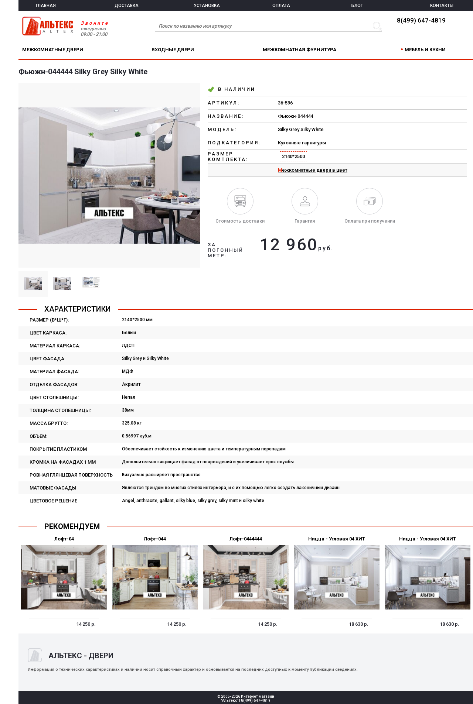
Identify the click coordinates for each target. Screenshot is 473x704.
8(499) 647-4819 (421, 20)
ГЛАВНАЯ (46, 5)
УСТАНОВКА (207, 5)
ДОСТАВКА (127, 5)
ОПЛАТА (281, 5)
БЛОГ (357, 5)
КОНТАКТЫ (441, 5)
